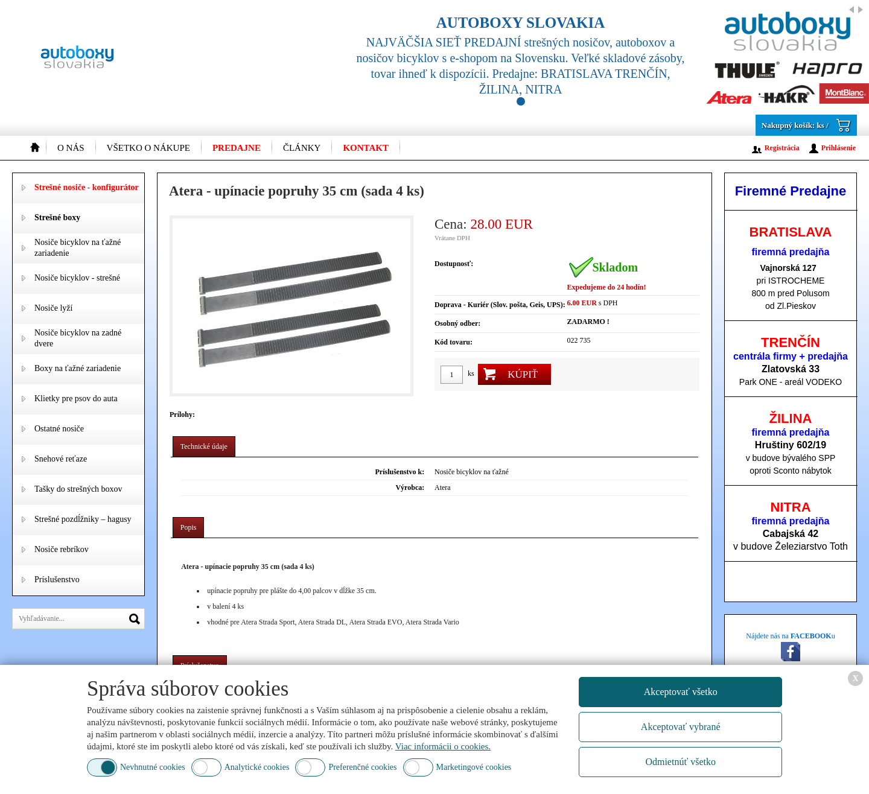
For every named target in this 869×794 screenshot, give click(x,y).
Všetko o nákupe (148, 148)
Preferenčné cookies (362, 767)
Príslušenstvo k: (400, 472)
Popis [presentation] (188, 527)
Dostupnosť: (453, 263)
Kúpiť (523, 374)
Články (302, 148)
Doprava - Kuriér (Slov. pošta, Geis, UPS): (499, 304)
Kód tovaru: (453, 342)
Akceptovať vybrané (681, 727)
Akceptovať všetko (681, 692)
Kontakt (366, 148)
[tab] (204, 446)
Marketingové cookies (474, 767)
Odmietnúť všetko (680, 762)
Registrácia (782, 148)
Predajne (236, 148)
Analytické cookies (257, 767)
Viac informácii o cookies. (443, 746)
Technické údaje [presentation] (204, 446)
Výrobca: (409, 487)
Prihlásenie (838, 148)
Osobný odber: (457, 323)
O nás (70, 148)
